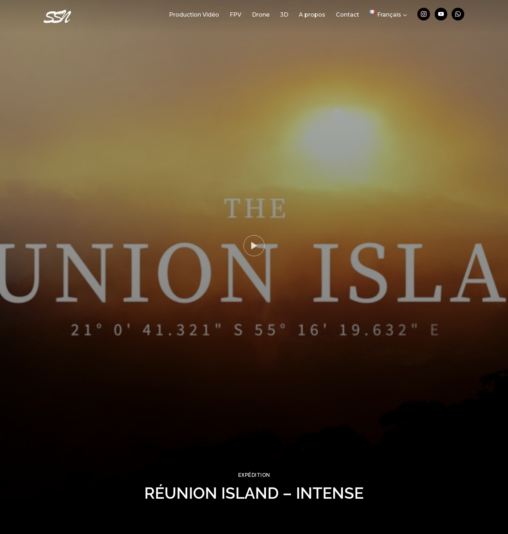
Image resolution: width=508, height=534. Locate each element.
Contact (347, 14)
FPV (235, 14)
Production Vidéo (194, 14)
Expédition (254, 475)
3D (284, 14)
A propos (312, 14)
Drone (261, 14)
